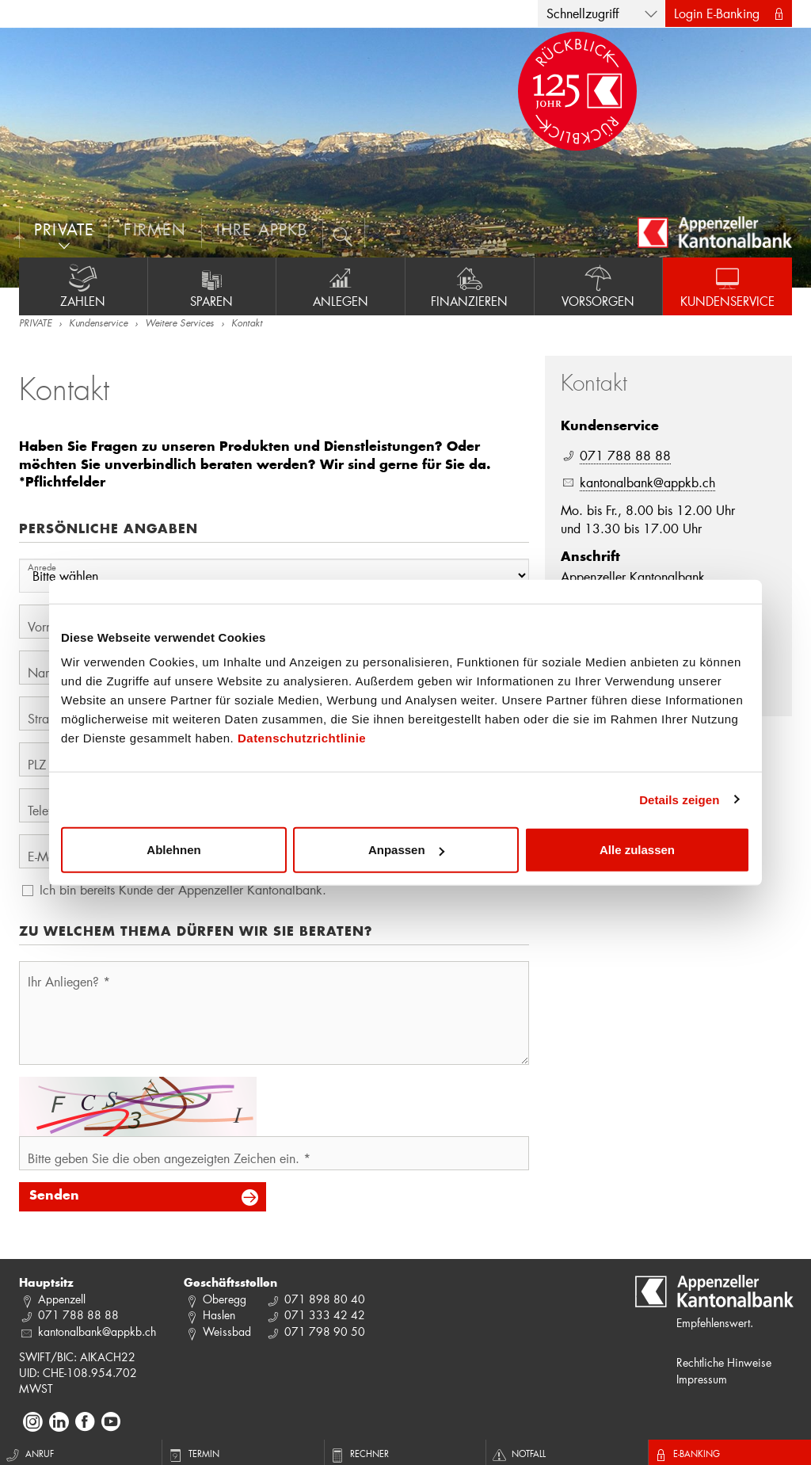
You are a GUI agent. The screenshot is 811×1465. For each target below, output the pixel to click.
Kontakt (246, 324)
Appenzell (62, 1299)
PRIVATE (35, 324)
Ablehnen (173, 849)
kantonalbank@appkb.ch (647, 482)
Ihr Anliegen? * (69, 981)
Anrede (42, 567)
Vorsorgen (599, 286)
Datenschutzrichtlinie (302, 738)
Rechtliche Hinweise (723, 1362)
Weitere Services (179, 324)
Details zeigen (679, 799)
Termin (194, 1453)
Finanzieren (470, 286)
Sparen (212, 286)
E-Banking (688, 1453)
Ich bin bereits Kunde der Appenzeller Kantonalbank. (183, 889)
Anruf (30, 1453)
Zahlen (83, 286)
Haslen (219, 1314)
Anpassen (406, 849)
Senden (54, 1196)
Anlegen (340, 286)
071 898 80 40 (324, 1299)
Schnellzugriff (582, 13)
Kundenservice (727, 286)
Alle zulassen (637, 849)
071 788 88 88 (625, 455)
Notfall (520, 1453)
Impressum (701, 1379)
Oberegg (224, 1299)
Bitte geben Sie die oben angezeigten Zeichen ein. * (169, 1158)
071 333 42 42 (324, 1314)
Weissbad (227, 1331)
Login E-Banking (717, 13)
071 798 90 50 (324, 1331)
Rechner (361, 1453)
